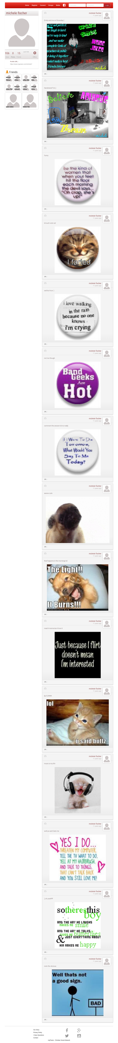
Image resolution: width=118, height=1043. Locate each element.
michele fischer (95, 13)
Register (34, 5)
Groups (50, 5)
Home (27, 5)
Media (58, 5)
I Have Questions (38, 1035)
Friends (12, 72)
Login (107, 5)
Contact (35, 1038)
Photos (13, 57)
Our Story (36, 1030)
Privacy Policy (37, 1032)
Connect (43, 5)
